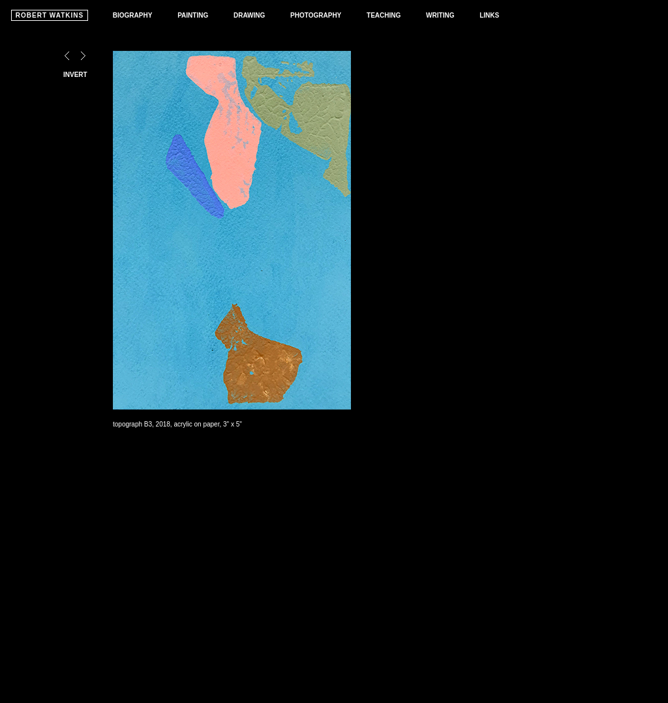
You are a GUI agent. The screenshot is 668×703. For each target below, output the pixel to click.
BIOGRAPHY (133, 15)
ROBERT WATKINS (49, 15)
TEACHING (384, 15)
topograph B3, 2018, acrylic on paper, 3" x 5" (177, 424)
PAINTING (192, 15)
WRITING (440, 15)
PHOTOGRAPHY (315, 15)
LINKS (489, 15)
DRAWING (249, 15)
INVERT (75, 74)
